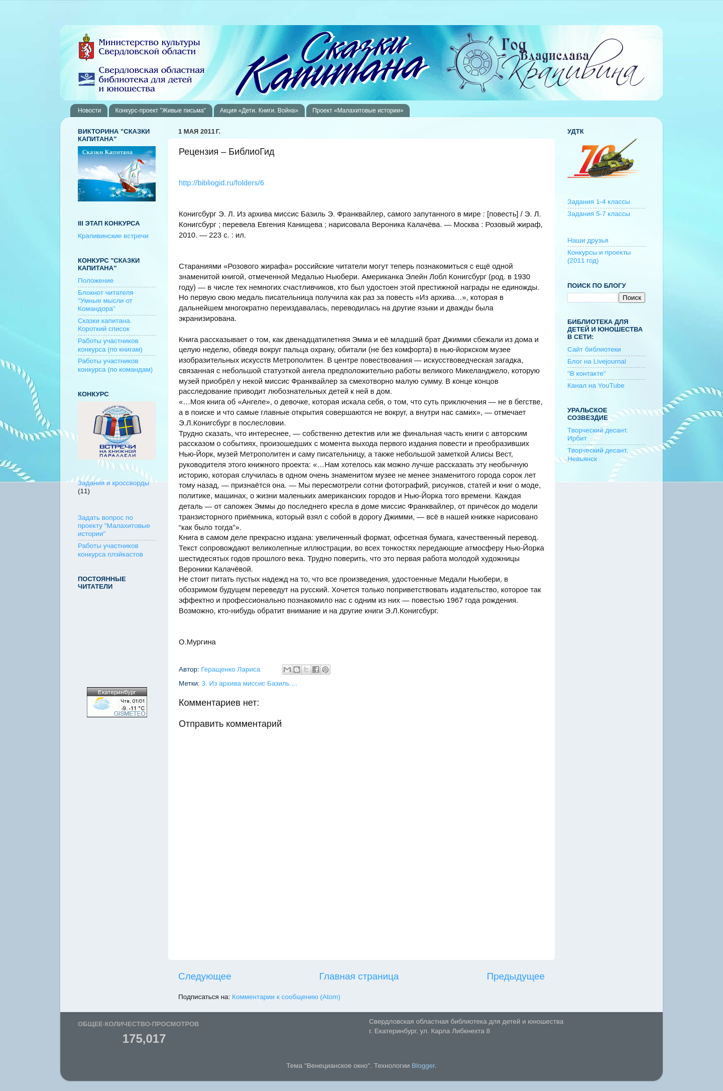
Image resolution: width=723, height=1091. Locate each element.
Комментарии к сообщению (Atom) (286, 997)
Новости (89, 110)
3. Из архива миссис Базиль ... (249, 683)
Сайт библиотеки (594, 349)
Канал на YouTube (596, 385)
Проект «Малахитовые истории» (357, 110)
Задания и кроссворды (113, 483)
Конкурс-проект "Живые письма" (160, 110)
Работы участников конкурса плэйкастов (110, 550)
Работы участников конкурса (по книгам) (110, 345)
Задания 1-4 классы (598, 201)
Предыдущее (516, 976)
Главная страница (359, 976)
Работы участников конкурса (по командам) (115, 365)
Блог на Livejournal (596, 361)
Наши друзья (588, 240)
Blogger (423, 1065)
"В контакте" (586, 373)
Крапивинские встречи (113, 236)
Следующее (204, 976)
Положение (95, 280)
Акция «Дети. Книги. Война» (259, 110)
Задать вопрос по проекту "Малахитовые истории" (114, 525)
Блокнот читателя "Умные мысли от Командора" (106, 300)
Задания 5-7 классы (598, 213)
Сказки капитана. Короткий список (105, 325)
